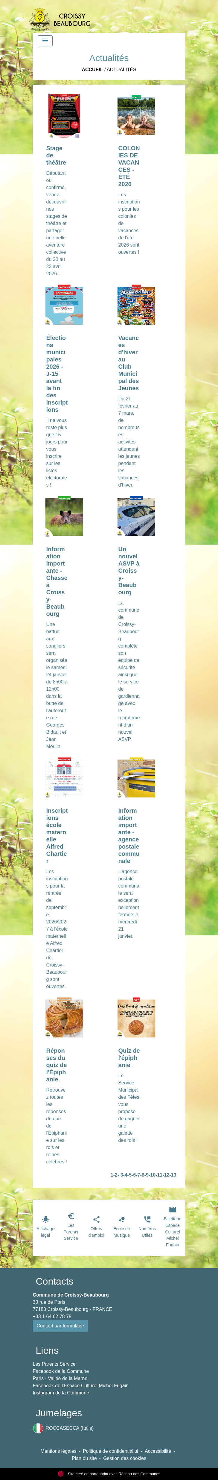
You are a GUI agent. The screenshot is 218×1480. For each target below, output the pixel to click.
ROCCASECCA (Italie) (63, 1428)
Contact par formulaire (60, 1325)
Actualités (121, 69)
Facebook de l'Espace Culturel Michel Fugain (81, 1385)
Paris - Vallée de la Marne (60, 1378)
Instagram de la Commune (61, 1392)
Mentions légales (59, 1451)
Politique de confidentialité (110, 1451)
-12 (165, 1174)
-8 (142, 1174)
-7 (138, 1174)
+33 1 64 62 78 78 (52, 1316)
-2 (115, 1174)
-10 (152, 1174)
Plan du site (84, 1458)
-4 (125, 1174)
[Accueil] (59, 16)
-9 (146, 1174)
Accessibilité (158, 1451)
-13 (172, 1174)
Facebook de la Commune (61, 1371)
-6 (134, 1174)
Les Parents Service (54, 1364)
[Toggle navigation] (45, 40)
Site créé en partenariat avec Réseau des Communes (109, 1474)
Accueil (92, 69)
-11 (159, 1174)
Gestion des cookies (124, 1458)
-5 (129, 1174)
